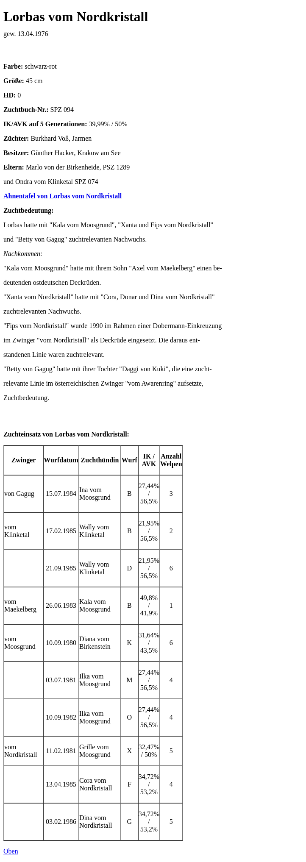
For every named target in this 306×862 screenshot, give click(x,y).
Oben (10, 851)
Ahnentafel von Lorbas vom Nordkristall (62, 196)
